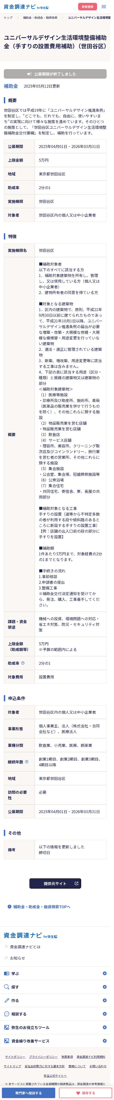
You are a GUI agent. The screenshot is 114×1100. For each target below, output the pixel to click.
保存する (88, 1093)
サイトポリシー (15, 1057)
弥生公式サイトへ (55, 1075)
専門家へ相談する (28, 1093)
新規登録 (87, 6)
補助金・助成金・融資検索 (40, 17)
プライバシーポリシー (43, 1057)
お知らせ (17, 958)
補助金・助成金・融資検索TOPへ (41, 906)
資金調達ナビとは (25, 946)
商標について (77, 1066)
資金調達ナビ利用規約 (91, 1057)
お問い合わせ (98, 1066)
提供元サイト (55, 883)
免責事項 (67, 1057)
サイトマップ (12, 1066)
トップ (8, 17)
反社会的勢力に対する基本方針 (45, 1066)
